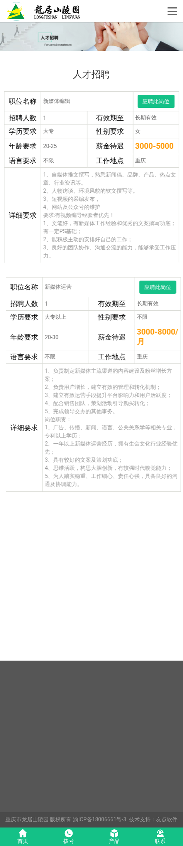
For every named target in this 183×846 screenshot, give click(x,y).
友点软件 (167, 819)
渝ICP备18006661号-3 (99, 819)
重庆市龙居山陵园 (27, 819)
